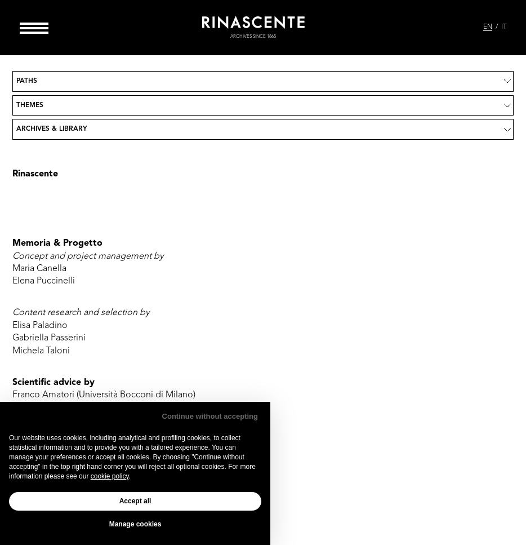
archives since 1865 (253, 36)
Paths (26, 81)
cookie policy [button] (110, 476)
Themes (29, 105)
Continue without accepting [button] (210, 416)
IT (504, 27)
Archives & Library (51, 129)
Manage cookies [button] (135, 524)
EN (487, 27)
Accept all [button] (135, 501)
